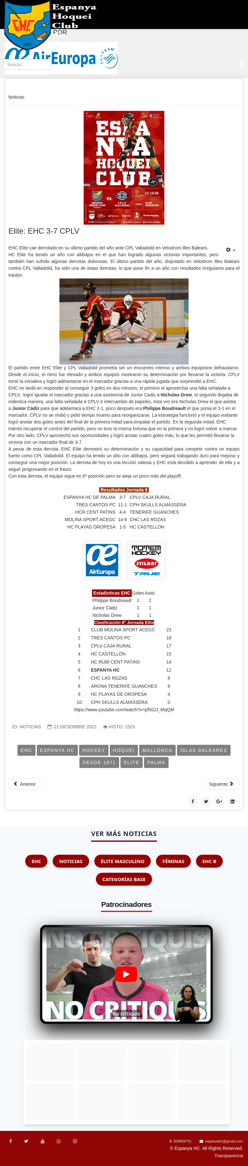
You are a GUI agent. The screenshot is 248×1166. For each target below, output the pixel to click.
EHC (26, 750)
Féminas (173, 861)
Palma (156, 762)
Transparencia (228, 1155)
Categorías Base (124, 879)
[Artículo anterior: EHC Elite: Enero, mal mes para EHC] (24, 784)
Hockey (93, 750)
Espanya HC (57, 750)
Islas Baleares (203, 750)
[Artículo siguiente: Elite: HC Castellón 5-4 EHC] (222, 784)
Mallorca (157, 750)
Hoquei (124, 750)
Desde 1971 (99, 762)
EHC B (209, 861)
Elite (132, 762)
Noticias (30, 726)
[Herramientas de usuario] (231, 250)
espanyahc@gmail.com (224, 1141)
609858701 (182, 1141)
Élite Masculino (123, 861)
